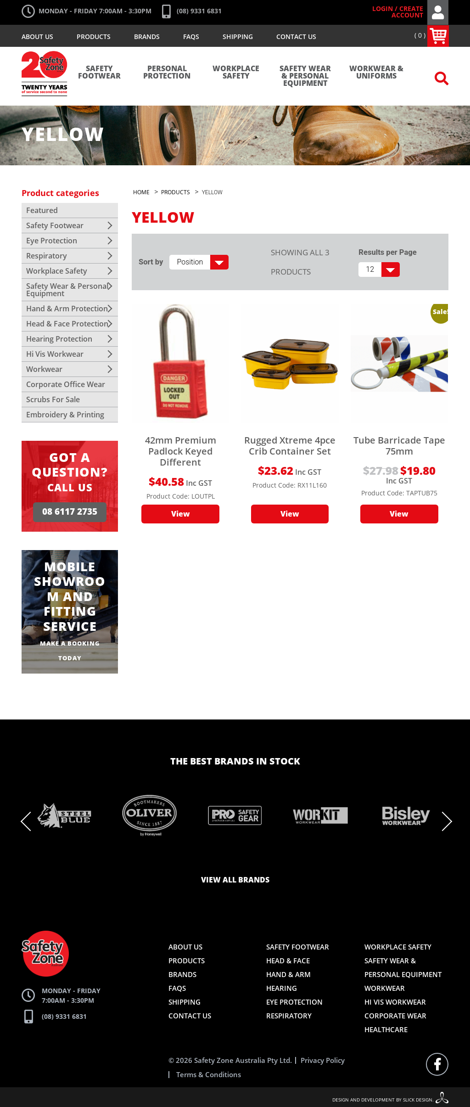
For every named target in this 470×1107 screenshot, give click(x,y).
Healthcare (386, 1028)
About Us (37, 36)
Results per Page (387, 252)
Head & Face (288, 959)
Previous (31, 820)
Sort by (151, 262)
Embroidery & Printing (65, 415)
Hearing (281, 987)
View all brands (235, 879)
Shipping (238, 36)
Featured (42, 210)
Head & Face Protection (67, 324)
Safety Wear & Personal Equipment (305, 76)
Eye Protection (51, 241)
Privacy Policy (323, 1059)
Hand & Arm (288, 973)
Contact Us (296, 36)
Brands (147, 36)
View (180, 514)
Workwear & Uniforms (376, 72)
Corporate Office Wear (65, 384)
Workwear (44, 369)
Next (441, 820)
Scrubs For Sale (53, 399)
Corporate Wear (395, 1014)
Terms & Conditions (208, 1073)
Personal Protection (166, 72)
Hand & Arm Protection (67, 308)
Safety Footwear (99, 72)
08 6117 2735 (69, 511)
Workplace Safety (236, 72)
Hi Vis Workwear (55, 354)
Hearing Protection (59, 339)
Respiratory (46, 256)
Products (94, 36)
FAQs (191, 36)
